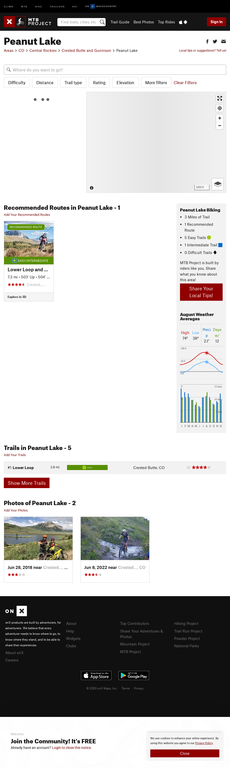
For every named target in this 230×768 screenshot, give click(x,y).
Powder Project (187, 638)
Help (70, 631)
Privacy (139, 688)
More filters (156, 82)
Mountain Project (135, 644)
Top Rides (166, 22)
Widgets (73, 638)
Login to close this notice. (72, 748)
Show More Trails (27, 483)
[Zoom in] (219, 118)
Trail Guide (119, 22)
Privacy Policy (204, 743)
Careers (12, 660)
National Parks (186, 645)
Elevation (125, 82)
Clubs (71, 645)
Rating (99, 82)
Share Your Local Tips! (201, 291)
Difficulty (16, 82)
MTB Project (130, 651)
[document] (184, 746)
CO (21, 50)
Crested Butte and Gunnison (86, 50)
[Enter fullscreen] (219, 98)
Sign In (216, 21)
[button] (207, 41)
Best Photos (144, 22)
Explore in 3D (17, 296)
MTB (24, 6)
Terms (126, 688)
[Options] (217, 184)
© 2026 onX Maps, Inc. (101, 688)
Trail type (73, 82)
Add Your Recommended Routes (27, 215)
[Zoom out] (219, 125)
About (71, 623)
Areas (8, 50)
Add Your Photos (16, 510)
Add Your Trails (15, 455)
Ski (75, 6)
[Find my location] (219, 108)
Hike (38, 6)
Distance (45, 82)
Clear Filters (185, 82)
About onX (14, 652)
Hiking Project (186, 623)
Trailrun (57, 6)
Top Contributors (134, 623)
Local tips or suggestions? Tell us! (202, 50)
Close (185, 753)
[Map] (156, 142)
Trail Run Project (188, 631)
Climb (8, 6)
